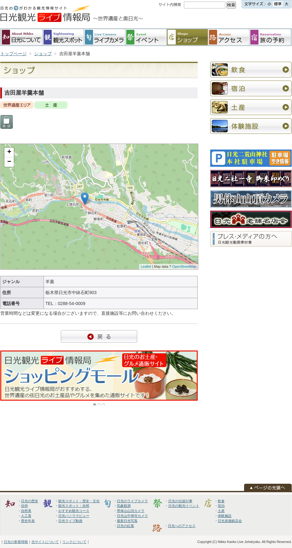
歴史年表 (28, 521)
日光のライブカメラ (132, 501)
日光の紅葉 (125, 526)
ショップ (43, 53)
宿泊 (221, 506)
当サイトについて (45, 542)
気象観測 (124, 506)
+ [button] (9, 152)
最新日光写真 (127, 521)
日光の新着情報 (16, 542)
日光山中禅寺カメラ (132, 516)
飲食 (221, 501)
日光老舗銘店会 (230, 521)
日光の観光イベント (183, 506)
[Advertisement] (232, 50)
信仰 (24, 506)
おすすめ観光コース (73, 511)
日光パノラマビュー (73, 516)
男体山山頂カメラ (130, 511)
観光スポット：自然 (73, 506)
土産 (221, 511)
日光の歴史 (29, 501)
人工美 (26, 516)
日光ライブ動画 (70, 521)
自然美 (26, 511)
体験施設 (225, 516)
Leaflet (146, 266)
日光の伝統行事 (180, 501)
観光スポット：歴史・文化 (79, 501)
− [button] (9, 162)
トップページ (13, 53)
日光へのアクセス (182, 526)
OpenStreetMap (184, 266)
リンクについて (74, 542)
